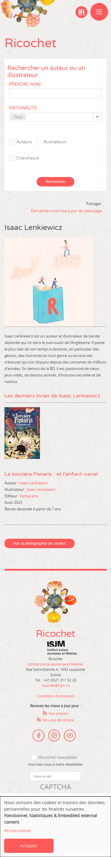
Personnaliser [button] (17, 830)
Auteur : (11, 483)
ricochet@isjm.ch (55, 685)
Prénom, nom (25, 84)
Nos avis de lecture (58, 720)
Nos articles (58, 713)
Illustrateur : (15, 489)
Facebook (38, 735)
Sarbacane (29, 496)
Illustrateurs (54, 142)
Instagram (54, 735)
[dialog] (55, 826)
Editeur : (12, 496)
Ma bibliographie (81, 12)
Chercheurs (27, 158)
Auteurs (24, 142)
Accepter (29, 845)
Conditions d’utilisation (55, 696)
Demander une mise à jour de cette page (66, 210)
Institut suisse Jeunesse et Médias (62, 647)
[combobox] (55, 117)
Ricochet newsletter (57, 757)
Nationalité (23, 108)
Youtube (70, 735)
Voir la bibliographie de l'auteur (39, 543)
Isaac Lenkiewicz (33, 483)
